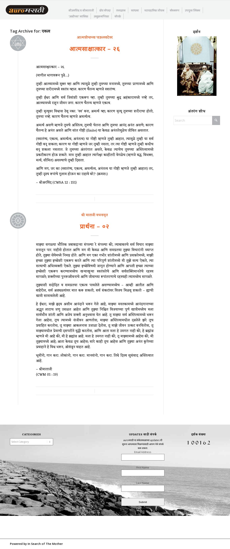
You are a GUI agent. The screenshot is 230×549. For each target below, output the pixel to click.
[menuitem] (81, 10)
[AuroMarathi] (27, 10)
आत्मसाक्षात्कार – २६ (94, 49)
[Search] (197, 120)
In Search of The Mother (45, 544)
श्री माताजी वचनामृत (94, 215)
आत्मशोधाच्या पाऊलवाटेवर (95, 37)
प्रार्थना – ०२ (94, 226)
